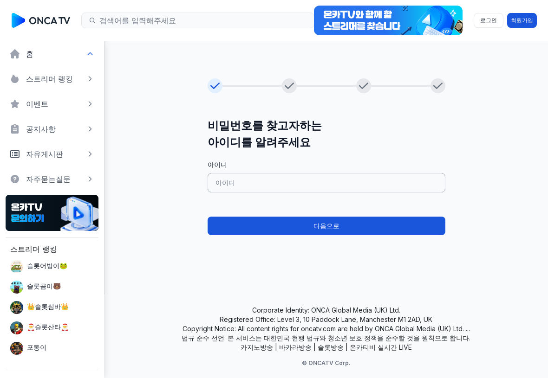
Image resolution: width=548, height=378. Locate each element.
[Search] (201, 20)
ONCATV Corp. (329, 362)
